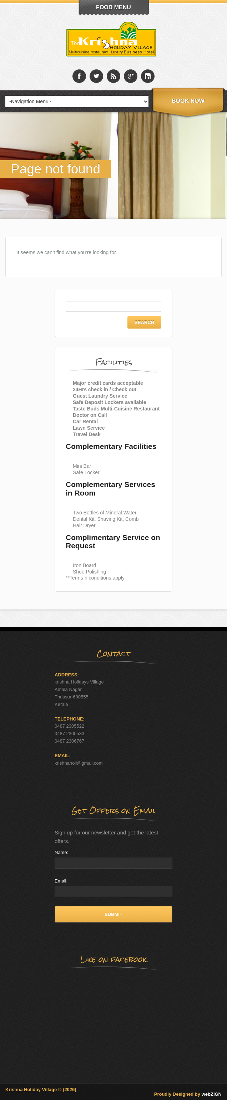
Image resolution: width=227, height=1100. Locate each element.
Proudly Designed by (188, 1094)
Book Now (188, 101)
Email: (61, 881)
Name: (61, 852)
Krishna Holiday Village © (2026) (40, 1089)
